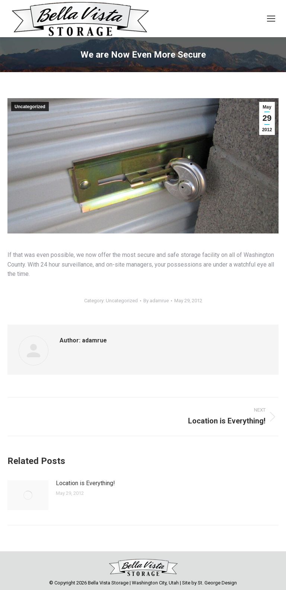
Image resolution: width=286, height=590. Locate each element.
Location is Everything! (85, 483)
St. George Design (217, 583)
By (156, 300)
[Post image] (27, 495)
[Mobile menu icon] (271, 18)
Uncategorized (30, 106)
